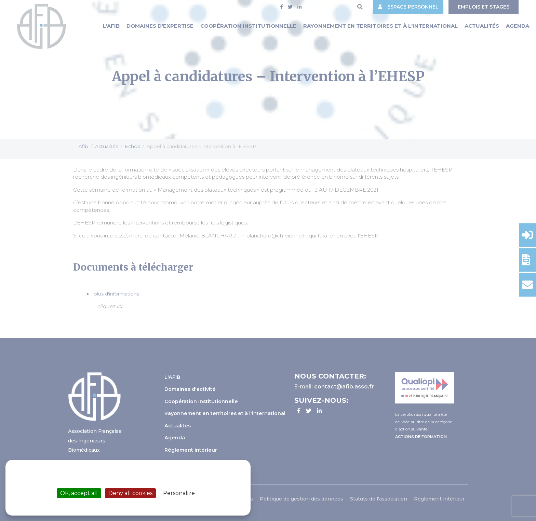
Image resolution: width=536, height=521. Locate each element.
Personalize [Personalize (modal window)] (179, 493)
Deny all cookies (130, 493)
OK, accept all (79, 493)
